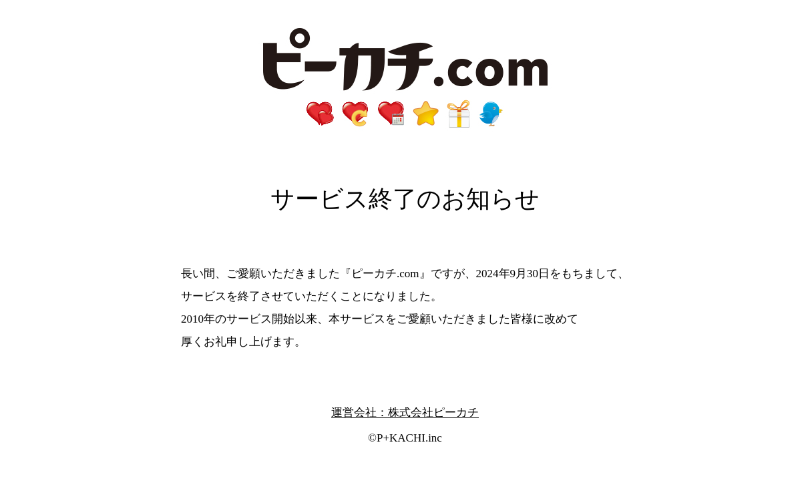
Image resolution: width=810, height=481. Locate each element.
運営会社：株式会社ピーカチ (405, 412)
